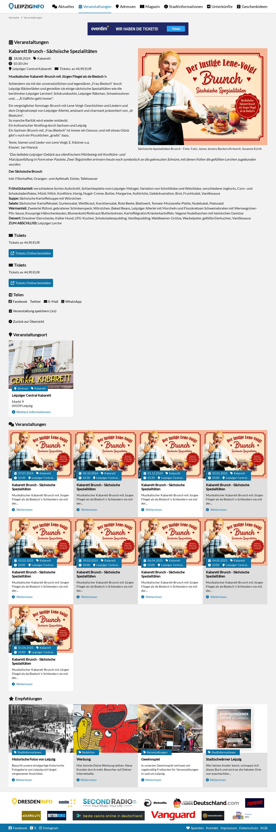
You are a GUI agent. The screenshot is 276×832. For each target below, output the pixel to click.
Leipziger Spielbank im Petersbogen (206, 803)
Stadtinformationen (186, 6)
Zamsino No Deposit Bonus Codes (254, 803)
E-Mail (53, 301)
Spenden (197, 828)
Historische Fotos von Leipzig (33, 759)
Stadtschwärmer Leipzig (223, 759)
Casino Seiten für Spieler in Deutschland (155, 803)
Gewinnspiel (150, 759)
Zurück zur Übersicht (28, 321)
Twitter (35, 301)
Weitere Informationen (33, 412)
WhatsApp (73, 301)
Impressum (228, 828)
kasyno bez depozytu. (242, 815)
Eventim (68, 803)
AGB (263, 828)
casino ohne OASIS (173, 815)
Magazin (152, 6)
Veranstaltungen (97, 6)
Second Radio (110, 803)
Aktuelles (66, 6)
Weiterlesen (24, 509)
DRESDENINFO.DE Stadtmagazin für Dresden (32, 801)
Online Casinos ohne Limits (213, 815)
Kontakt (212, 828)
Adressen (128, 6)
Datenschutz (248, 828)
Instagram (50, 828)
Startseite (26, 6)
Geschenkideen (254, 6)
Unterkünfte (222, 6)
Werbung (84, 759)
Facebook (20, 301)
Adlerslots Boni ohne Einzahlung (31, 815)
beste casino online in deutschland (109, 815)
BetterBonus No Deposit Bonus (56, 815)
